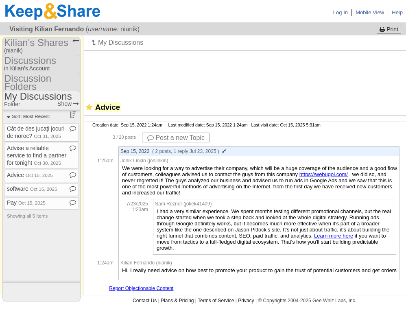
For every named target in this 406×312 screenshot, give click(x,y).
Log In (340, 12)
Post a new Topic (176, 137)
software (32, 188)
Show (68, 103)
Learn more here (333, 236)
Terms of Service (216, 300)
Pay (26, 202)
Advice (30, 175)
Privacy (246, 300)
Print (389, 29)
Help (397, 12)
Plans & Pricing (177, 300)
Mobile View (370, 12)
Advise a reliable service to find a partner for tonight (36, 155)
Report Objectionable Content (141, 288)
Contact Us (145, 300)
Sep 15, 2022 (173, 151)
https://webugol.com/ (323, 174)
